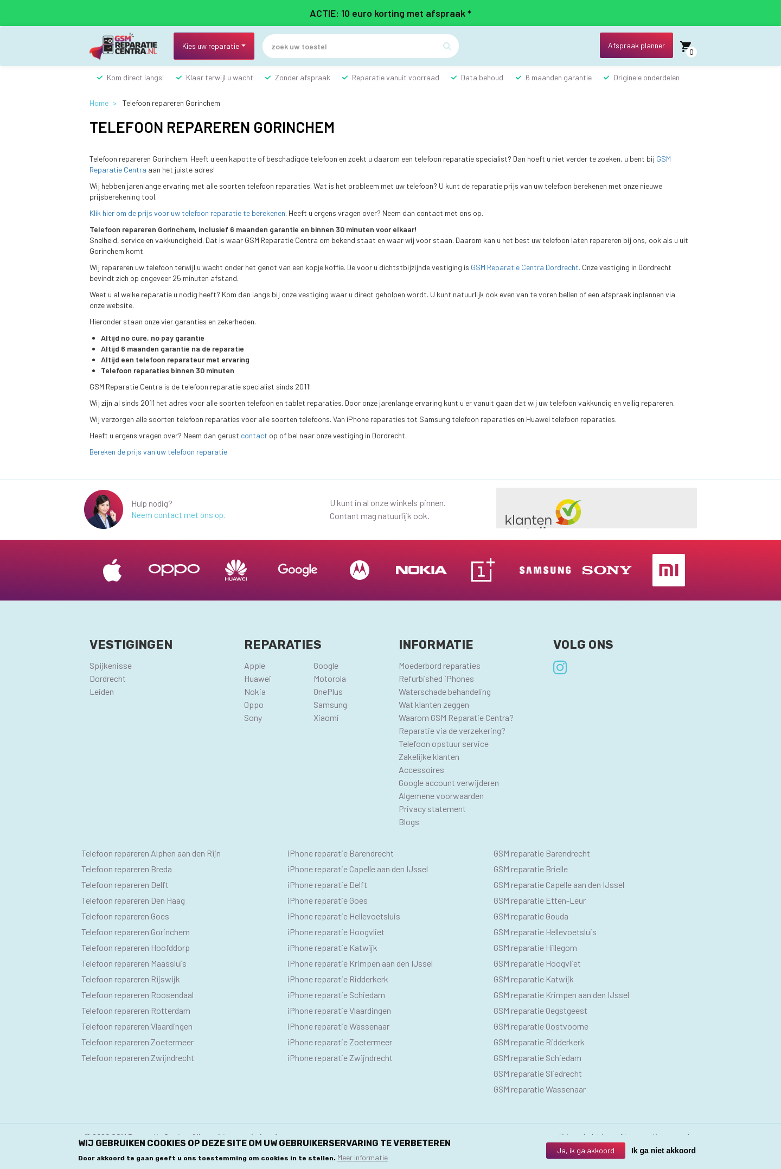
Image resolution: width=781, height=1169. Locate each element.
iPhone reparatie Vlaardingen (339, 1010)
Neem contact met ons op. (178, 515)
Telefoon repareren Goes (125, 916)
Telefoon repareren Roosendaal (137, 994)
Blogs (409, 821)
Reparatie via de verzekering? (452, 730)
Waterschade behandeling (445, 691)
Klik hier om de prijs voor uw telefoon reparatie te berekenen (187, 213)
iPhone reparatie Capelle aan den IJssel (357, 869)
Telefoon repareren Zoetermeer (137, 1042)
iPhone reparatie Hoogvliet (336, 932)
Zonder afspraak (302, 77)
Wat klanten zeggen (434, 704)
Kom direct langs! (135, 77)
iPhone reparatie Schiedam (336, 994)
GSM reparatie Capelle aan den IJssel (559, 884)
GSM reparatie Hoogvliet (537, 963)
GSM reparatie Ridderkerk (539, 1042)
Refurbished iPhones (436, 678)
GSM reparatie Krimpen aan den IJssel (561, 994)
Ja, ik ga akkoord (585, 1150)
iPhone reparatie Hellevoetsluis (343, 916)
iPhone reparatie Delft (327, 884)
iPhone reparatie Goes (327, 900)
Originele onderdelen (646, 77)
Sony (253, 717)
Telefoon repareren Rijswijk (130, 979)
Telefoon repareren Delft (125, 884)
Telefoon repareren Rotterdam (135, 1010)
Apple (254, 665)
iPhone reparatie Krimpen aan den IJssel (360, 963)
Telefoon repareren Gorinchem (135, 932)
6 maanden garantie (559, 77)
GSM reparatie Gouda (531, 916)
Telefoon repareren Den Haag (133, 900)
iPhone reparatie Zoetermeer (339, 1042)
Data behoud (482, 77)
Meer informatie (362, 1157)
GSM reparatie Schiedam (537, 1057)
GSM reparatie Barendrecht (542, 853)
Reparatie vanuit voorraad (395, 77)
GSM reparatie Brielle (531, 869)
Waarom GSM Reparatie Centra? (456, 717)
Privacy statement (432, 808)
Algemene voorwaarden (441, 795)
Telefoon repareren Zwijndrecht (137, 1057)
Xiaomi (326, 717)
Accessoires (421, 769)
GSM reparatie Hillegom (535, 947)
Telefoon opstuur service (444, 743)
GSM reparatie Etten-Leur (540, 900)
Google (325, 665)
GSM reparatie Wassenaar (540, 1089)
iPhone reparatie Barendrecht (340, 853)
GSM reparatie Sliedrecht (538, 1073)
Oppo (254, 704)
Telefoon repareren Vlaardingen (137, 1026)
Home (98, 102)
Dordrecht (107, 678)
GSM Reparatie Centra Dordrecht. (525, 267)
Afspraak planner (636, 45)
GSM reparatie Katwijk (534, 979)
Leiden (101, 691)
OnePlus (328, 691)
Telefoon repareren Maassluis (134, 963)
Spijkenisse (110, 665)
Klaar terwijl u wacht (219, 77)
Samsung (330, 704)
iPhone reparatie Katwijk (332, 947)
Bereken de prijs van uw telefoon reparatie (158, 451)
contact (254, 435)
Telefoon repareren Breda (126, 869)
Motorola (329, 678)
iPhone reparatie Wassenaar (338, 1026)
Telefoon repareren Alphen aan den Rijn (151, 853)
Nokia (255, 691)
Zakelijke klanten (429, 756)
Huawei (257, 678)
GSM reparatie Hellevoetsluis (545, 932)
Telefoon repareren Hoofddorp (135, 947)
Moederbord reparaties (440, 665)
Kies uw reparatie (210, 45)
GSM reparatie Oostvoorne (541, 1026)
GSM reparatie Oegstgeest (540, 1010)
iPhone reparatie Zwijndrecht (340, 1057)
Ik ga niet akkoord (663, 1150)
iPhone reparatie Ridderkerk (337, 979)
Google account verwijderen (449, 782)
